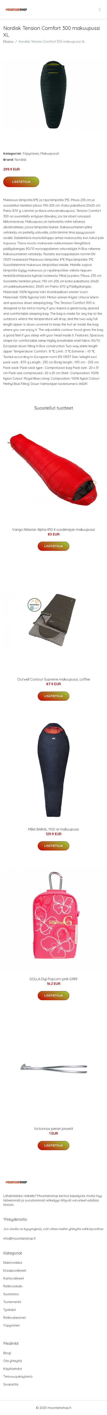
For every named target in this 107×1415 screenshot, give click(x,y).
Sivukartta (10, 1384)
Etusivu (8, 41)
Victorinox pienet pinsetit (53, 1129)
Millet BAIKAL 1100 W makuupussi (53, 829)
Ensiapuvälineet (14, 1270)
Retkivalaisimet (14, 1318)
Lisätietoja (21, 182)
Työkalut (9, 1310)
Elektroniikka (12, 1263)
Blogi (7, 1353)
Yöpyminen (30, 153)
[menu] (100, 10)
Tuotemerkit (12, 1302)
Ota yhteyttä (12, 1361)
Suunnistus (11, 1294)
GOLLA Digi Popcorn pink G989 (53, 979)
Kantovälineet (13, 1278)
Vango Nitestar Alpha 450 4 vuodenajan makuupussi (53, 529)
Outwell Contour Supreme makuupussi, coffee (53, 679)
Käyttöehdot (12, 1369)
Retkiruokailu (12, 1286)
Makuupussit (49, 153)
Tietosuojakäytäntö (18, 1376)
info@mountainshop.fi (19, 1238)
